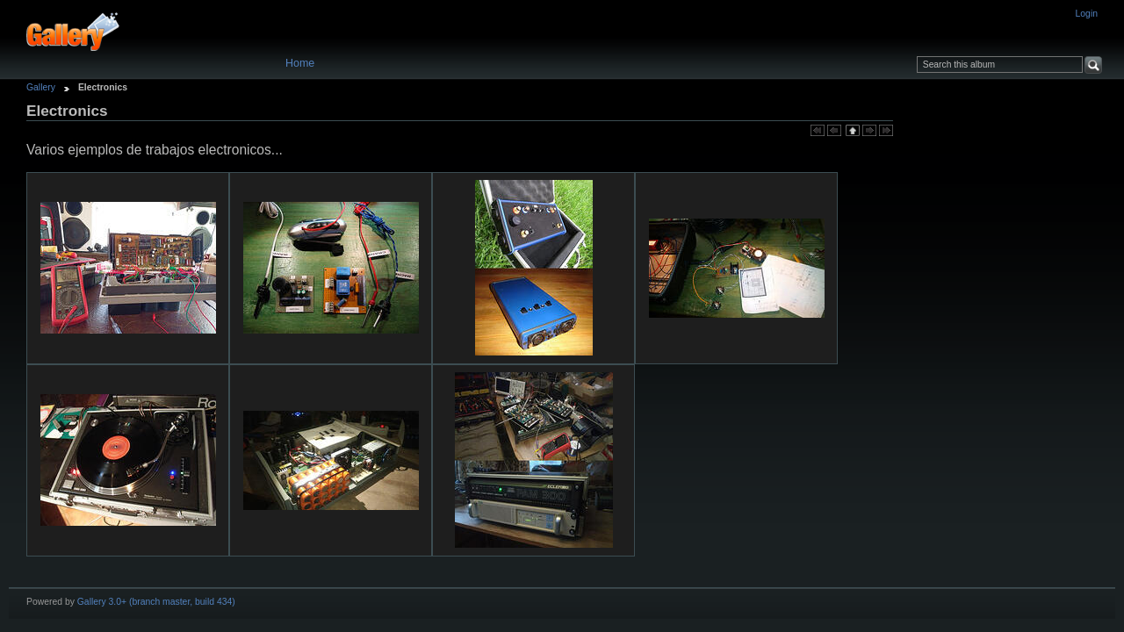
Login (1087, 13)
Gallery (40, 87)
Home (299, 63)
